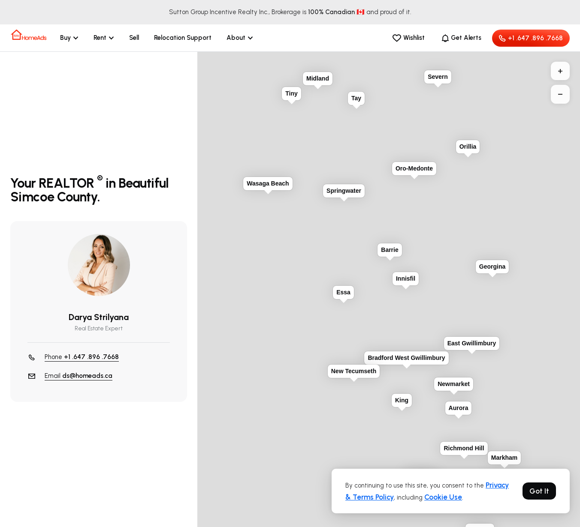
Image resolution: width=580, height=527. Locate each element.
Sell (134, 38)
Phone (82, 357)
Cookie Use (443, 497)
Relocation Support (182, 38)
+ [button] (560, 71)
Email (78, 376)
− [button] (560, 94)
